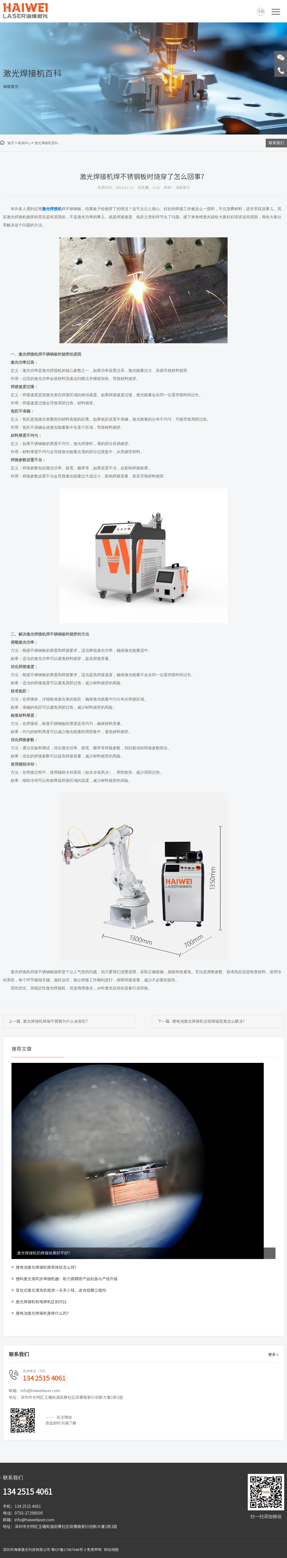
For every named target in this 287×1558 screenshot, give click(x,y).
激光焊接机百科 (46, 143)
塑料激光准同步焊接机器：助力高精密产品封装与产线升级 (67, 1279)
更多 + (273, 1355)
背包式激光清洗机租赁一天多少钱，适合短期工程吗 (61, 1290)
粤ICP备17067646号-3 (68, 1550)
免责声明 (94, 1550)
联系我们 (276, 143)
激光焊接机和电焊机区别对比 (41, 1302)
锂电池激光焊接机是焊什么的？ (43, 1313)
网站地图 (111, 1550)
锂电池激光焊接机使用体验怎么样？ (47, 1267)
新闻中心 (24, 143)
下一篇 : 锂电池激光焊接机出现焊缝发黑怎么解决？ (202, 1021)
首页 (7, 143)
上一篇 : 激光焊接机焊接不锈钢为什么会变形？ (49, 1021)
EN (260, 11)
